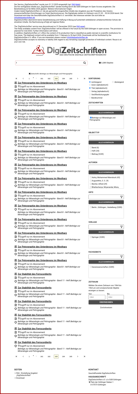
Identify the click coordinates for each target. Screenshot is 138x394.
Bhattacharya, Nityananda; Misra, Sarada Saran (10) (104, 188)
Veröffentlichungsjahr (99, 94)
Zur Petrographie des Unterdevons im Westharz (42, 82)
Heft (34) (94, 151)
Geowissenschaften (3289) (102, 267)
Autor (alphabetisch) (98, 85)
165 (70, 78)
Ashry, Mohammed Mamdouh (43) (105, 177)
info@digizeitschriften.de (24, 18)
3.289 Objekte (106, 63)
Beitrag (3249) (97, 154)
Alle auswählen (106, 113)
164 (63, 78)
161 (41, 78)
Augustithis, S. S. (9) (99, 181)
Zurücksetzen (106, 307)
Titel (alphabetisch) (98, 88)
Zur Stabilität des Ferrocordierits (35, 274)
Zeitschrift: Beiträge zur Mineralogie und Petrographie (50, 74)
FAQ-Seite (76, 4)
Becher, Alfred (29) (98, 184)
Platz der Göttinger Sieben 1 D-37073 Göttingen (102, 383)
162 (49, 78)
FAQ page (80, 26)
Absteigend (118, 82)
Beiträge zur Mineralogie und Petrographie (102, 119)
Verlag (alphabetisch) (99, 91)
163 (56, 78)
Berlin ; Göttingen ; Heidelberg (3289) (106, 207)
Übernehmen (106, 302)
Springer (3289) (97, 237)
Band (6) (94, 147)
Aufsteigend (95, 82)
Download (20, 378)
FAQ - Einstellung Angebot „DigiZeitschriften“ (27, 374)
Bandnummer (96, 98)
